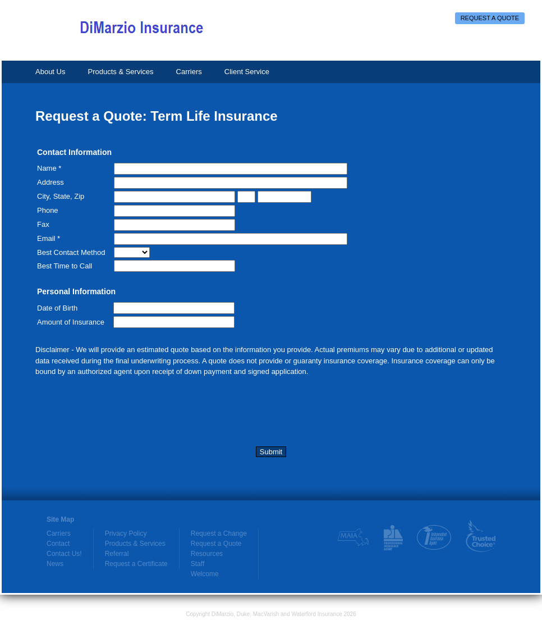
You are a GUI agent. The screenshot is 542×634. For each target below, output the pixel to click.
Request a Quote (490, 18)
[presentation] (120, 414)
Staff (197, 564)
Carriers (189, 71)
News (55, 564)
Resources (207, 554)
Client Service (246, 71)
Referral (117, 554)
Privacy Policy (126, 533)
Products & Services (120, 71)
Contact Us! (64, 554)
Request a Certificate (136, 564)
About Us (50, 71)
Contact (58, 544)
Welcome (205, 574)
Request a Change (219, 533)
